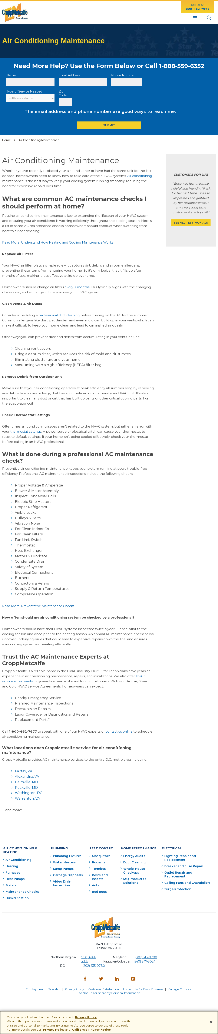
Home (6, 140)
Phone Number (123, 75)
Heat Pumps (15, 878)
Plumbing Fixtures (66, 855)
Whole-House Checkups (133, 869)
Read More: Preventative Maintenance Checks (39, 606)
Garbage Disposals (67, 874)
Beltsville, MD (26, 782)
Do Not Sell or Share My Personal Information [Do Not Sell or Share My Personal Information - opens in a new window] (109, 991)
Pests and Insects (99, 876)
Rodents (98, 861)
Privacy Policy (74, 987)
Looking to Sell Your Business (144, 987)
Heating (12, 865)
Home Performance (137, 848)
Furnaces (13, 871)
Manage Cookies (180, 987)
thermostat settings (26, 431)
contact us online (119, 731)
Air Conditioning (19, 859)
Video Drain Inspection (61, 882)
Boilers (11, 884)
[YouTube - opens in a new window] (133, 978)
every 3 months (77, 287)
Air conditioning (139, 176)
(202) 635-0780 (93, 965)
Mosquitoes (100, 855)
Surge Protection (177, 888)
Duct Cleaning (134, 861)
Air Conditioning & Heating (19, 849)
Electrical (171, 848)
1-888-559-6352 (181, 66)
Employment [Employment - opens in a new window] (34, 987)
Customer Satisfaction (104, 987)
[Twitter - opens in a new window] (101, 978)
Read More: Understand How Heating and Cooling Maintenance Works (59, 242)
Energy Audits (134, 855)
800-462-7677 (197, 9)
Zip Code (63, 93)
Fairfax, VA (23, 771)
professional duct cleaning (60, 315)
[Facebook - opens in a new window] (85, 978)
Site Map (54, 987)
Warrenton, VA (27, 798)
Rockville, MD (26, 787)
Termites (98, 868)
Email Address (70, 75)
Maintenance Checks (22, 891)
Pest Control (101, 848)
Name (11, 75)
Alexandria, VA (27, 776)
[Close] (211, 1022)
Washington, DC (28, 793)
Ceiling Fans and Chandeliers (187, 882)
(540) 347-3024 (144, 960)
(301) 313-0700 (146, 956)
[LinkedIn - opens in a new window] (117, 978)
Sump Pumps (62, 868)
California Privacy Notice (91, 1029)
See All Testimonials (191, 222)
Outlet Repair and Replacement (178, 873)
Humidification (17, 897)
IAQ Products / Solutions (134, 880)
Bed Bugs (98, 891)
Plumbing (57, 848)
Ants (94, 884)
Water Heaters (63, 861)
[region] (109, 1022)
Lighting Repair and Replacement (179, 857)
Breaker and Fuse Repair (183, 865)
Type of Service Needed (24, 91)
